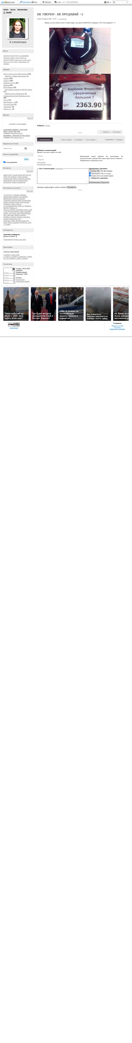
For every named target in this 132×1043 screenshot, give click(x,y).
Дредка (18, 221)
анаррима (25, 56)
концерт (6, 60)
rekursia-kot (13, 219)
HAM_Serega (24, 202)
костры (15, 180)
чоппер (6, 64)
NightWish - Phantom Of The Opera (16, 136)
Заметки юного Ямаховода (14, 94)
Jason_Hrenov (16, 204)
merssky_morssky (9, 217)
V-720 (5, 211)
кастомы (27, 179)
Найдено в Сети (9, 83)
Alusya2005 (23, 197)
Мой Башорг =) (8, 102)
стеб (15, 62)
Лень (19, 56)
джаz (12, 58)
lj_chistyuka (22, 257)
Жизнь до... (7, 109)
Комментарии (22, 9)
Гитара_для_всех (19, 240)
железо (25, 177)
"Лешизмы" (7, 107)
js (12, 175)
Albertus (16, 197)
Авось (59, 2)
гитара (19, 177)
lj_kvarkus (24, 258)
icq (16, 56)
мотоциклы (7, 182)
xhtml (5, 177)
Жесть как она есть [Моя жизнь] (15, 74)
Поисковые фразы (22, 281)
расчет (29, 60)
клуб (25, 58)
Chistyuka (6, 200)
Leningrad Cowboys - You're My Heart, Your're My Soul (15, 130)
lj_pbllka (29, 257)
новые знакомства (18, 182)
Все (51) (30, 191)
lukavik (16, 215)
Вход (35, 2)
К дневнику (78, 139)
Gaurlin (17, 202)
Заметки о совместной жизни (15, 76)
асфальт (14, 177)
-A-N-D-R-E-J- (8, 195)
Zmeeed (11, 211)
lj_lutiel (17, 258)
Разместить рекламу (117, 329)
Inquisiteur (7, 204)
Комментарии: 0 (17, 133)
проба (25, 60)
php (27, 175)
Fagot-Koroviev (16, 200)
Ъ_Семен (6, 224)
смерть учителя (8, 62)
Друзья (12, 9)
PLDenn (6, 208)
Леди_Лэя (25, 221)
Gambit (11, 202)
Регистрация (26, 2)
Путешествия (8, 104)
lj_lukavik (6, 255)
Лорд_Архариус (13, 223)
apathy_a (6, 213)
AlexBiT (4, 13)
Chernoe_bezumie (18, 199)
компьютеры (8, 180)
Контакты (117, 327)
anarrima (6, 56)
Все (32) (30, 171)
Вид (109, 3)
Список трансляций (11, 252)
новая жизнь (18, 60)
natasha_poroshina (23, 217)
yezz (19, 219)
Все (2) (30, 118)
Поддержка (105, 2)
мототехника (23, 180)
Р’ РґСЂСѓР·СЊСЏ (19, 42)
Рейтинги (48, 2)
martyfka (23, 215)
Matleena (28, 206)
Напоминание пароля (44, 164)
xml (9, 177)
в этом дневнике (11, 162)
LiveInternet (8, 2)
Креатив (6, 85)
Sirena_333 (28, 210)
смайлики (59, 168)
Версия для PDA (117, 325)
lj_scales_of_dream (10, 257)
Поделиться (117, 132)
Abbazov (23, 195)
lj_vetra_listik (14, 255)
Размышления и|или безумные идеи (16, 96)
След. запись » (91, 139)
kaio (12, 215)
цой (28, 62)
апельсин (6, 58)
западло (17, 58)
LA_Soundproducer (10, 206)
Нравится (106, 132)
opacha (6, 219)
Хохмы (5, 78)
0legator (17, 195)
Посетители (20, 280)
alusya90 (27, 211)
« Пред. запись (66, 139)
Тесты (5, 100)
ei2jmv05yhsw (26, 213)
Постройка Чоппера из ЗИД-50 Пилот (18, 90)
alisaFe (16, 211)
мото (12, 60)
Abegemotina (8, 197)
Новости (6, 81)
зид (21, 58)
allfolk (22, 211)
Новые (119, 139)
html (9, 175)
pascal (20, 175)
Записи (5, 9)
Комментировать (45, 139)
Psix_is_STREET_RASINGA (13, 210)
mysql (15, 175)
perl (24, 175)
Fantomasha (26, 200)
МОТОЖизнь (8, 87)
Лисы (5, 223)
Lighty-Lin (21, 206)
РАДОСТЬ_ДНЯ (25, 223)
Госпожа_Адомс (9, 221)
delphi (5, 175)
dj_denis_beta (15, 213)
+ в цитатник (61, 19)
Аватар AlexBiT (17, 28)
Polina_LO (13, 208)
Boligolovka (7, 199)
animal (12, 56)
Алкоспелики (8, 240)
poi (30, 175)
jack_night (7, 215)
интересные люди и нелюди (13, 179)
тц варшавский (22, 62)
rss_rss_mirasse (9, 258)
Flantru (5, 202)
